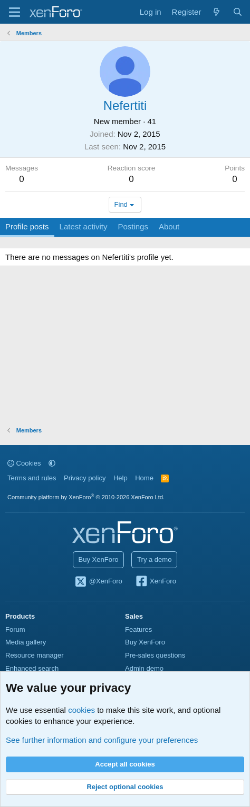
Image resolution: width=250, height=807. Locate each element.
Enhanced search (32, 668)
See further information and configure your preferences (102, 739)
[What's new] (216, 12)
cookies (81, 709)
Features (138, 629)
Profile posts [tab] (27, 226)
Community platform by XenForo (86, 497)
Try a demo (154, 559)
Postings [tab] (133, 226)
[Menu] (14, 12)
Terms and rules (31, 478)
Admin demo (144, 668)
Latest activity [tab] (84, 226)
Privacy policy (84, 478)
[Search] (237, 12)
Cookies (24, 463)
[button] (51, 463)
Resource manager (34, 655)
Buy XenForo (99, 559)
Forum (15, 629)
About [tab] (169, 226)
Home (144, 478)
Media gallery (25, 642)
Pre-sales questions (155, 655)
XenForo (155, 581)
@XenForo (98, 581)
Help (120, 478)
